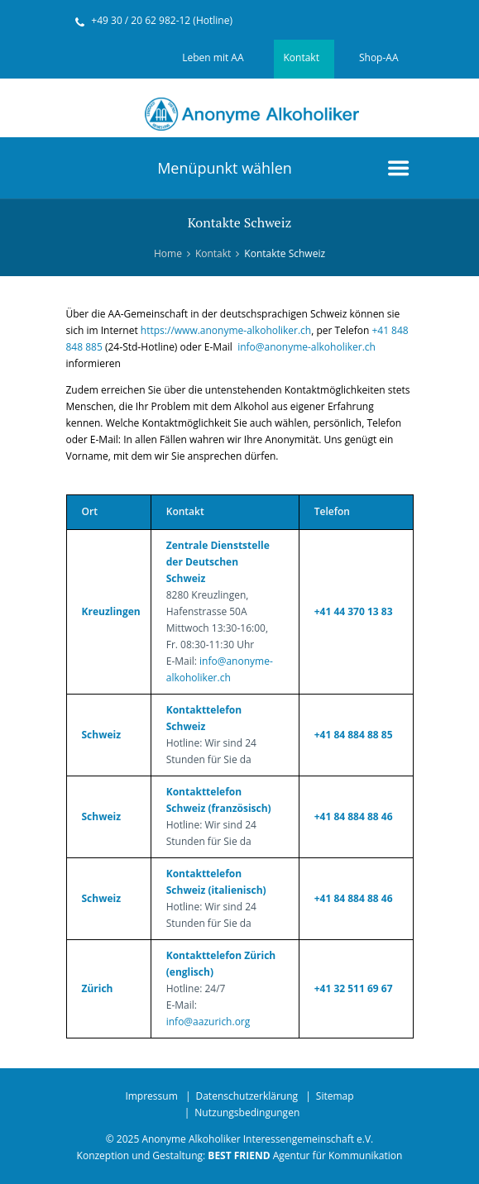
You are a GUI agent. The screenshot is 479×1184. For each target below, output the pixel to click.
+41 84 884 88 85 (353, 735)
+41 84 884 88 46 (353, 816)
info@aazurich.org (208, 1022)
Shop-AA (379, 57)
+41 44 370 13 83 (353, 611)
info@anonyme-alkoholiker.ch (306, 347)
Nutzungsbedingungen (246, 1112)
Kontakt (301, 57)
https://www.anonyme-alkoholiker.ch (226, 330)
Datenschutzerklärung (246, 1096)
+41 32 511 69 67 (353, 988)
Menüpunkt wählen (224, 168)
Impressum (151, 1096)
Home (168, 253)
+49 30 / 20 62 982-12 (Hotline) (161, 20)
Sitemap (335, 1096)
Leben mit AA (212, 57)
